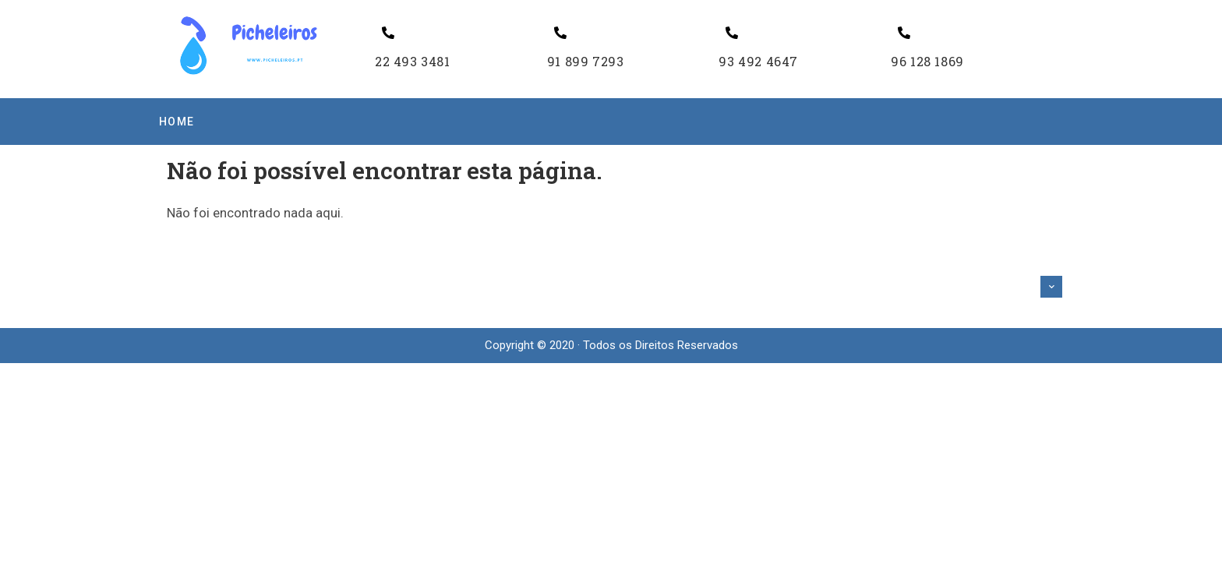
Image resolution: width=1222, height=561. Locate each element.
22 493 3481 (412, 61)
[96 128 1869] (904, 32)
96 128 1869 (927, 61)
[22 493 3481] (388, 32)
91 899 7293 (585, 61)
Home (177, 121)
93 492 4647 (758, 61)
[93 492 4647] (732, 32)
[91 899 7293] (560, 32)
